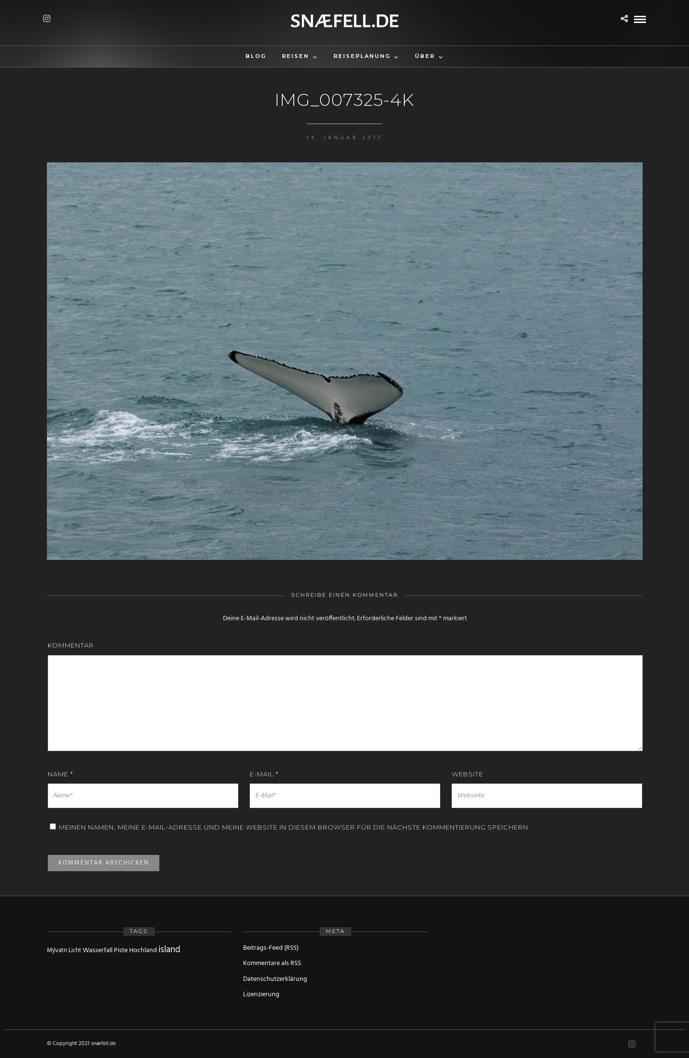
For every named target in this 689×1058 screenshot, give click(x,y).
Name (60, 774)
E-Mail (264, 774)
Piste (121, 950)
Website (467, 774)
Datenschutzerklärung (275, 979)
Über (425, 56)
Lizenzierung (261, 994)
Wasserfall (97, 950)
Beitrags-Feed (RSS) (271, 948)
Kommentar (71, 645)
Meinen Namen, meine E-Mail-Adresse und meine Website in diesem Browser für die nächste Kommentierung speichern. (294, 827)
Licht (74, 950)
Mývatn (57, 950)
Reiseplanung (361, 56)
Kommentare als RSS (272, 963)
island (169, 950)
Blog (255, 56)
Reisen (295, 56)
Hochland (143, 950)
